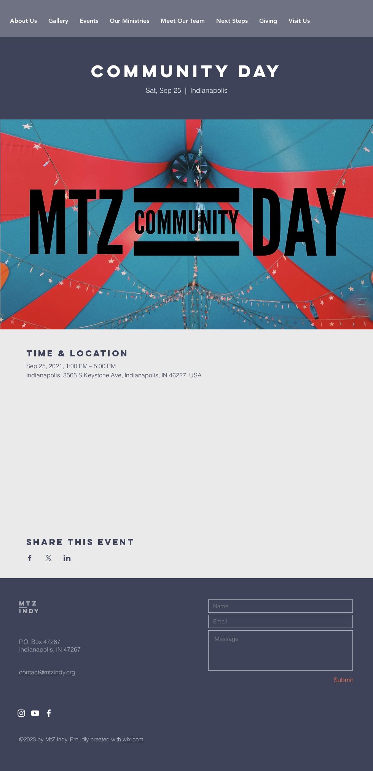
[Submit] (326, 679)
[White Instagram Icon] (21, 713)
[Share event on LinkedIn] (67, 558)
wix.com (133, 739)
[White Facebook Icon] (49, 713)
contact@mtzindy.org (47, 672)
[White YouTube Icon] (35, 713)
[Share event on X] (48, 558)
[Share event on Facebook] (29, 558)
